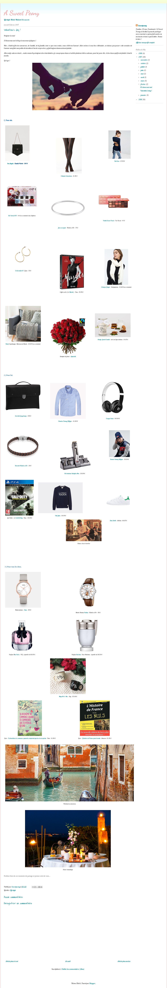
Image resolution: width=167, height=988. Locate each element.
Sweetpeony (142, 26)
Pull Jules (57, 516)
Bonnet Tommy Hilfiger (116, 459)
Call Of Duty (19, 518)
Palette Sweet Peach (108, 221)
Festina (86, 612)
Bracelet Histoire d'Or (21, 466)
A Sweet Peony (21, 13)
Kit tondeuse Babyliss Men (71, 473)
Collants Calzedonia (66, 176)
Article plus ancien (123, 961)
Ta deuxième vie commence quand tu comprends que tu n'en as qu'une (27, 738)
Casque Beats (109, 418)
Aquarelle (73, 356)
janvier (143, 95)
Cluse (25, 610)
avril (142, 77)
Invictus (78, 654)
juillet (143, 67)
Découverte (25, 20)
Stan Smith (113, 520)
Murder (71, 292)
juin (142, 70)
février (143, 84)
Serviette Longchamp (20, 416)
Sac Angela (10, 163)
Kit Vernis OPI (12, 216)
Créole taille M (19, 271)
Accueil (67, 961)
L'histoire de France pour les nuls (91, 738)
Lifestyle (13, 890)
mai (142, 74)
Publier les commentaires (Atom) (73, 969)
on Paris (17, 654)
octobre (143, 63)
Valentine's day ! (146, 91)
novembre (144, 60)
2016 (141, 99)
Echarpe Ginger (105, 287)
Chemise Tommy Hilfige (64, 421)
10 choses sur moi (146, 87)
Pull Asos (116, 161)
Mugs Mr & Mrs (63, 696)
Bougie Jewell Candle (104, 339)
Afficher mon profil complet (145, 42)
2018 (140, 53)
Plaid (7, 344)
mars (143, 81)
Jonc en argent (62, 228)
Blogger (92, 983)
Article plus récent (12, 961)
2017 (140, 57)
